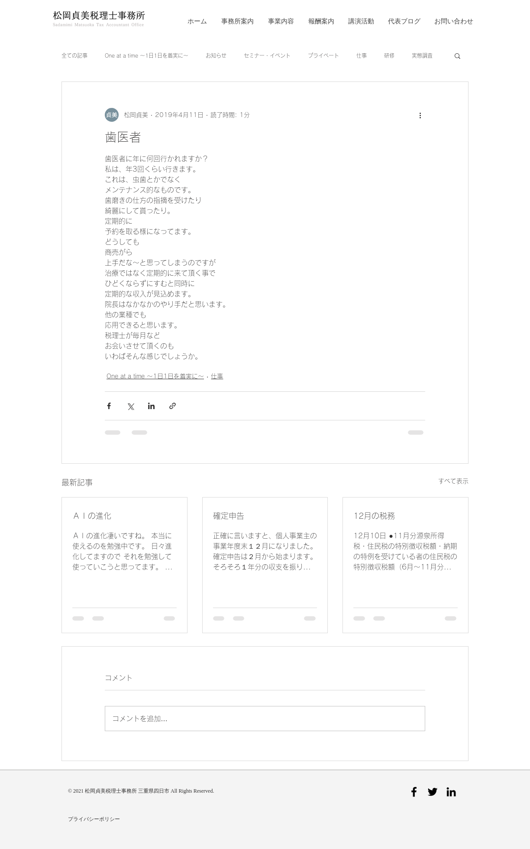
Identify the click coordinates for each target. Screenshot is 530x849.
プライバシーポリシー (94, 819)
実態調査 (422, 55)
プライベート (323, 55)
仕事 (361, 55)
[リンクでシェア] (172, 406)
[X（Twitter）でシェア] (130, 406)
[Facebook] (413, 791)
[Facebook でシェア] (109, 406)
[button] (457, 55)
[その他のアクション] (420, 115)
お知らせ (216, 55)
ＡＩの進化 (91, 516)
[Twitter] (432, 791)
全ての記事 (74, 55)
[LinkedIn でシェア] (151, 406)
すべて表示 (453, 481)
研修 (389, 55)
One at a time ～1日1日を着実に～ (146, 55)
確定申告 (228, 516)
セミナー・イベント (267, 55)
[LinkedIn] (451, 791)
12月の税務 (374, 516)
